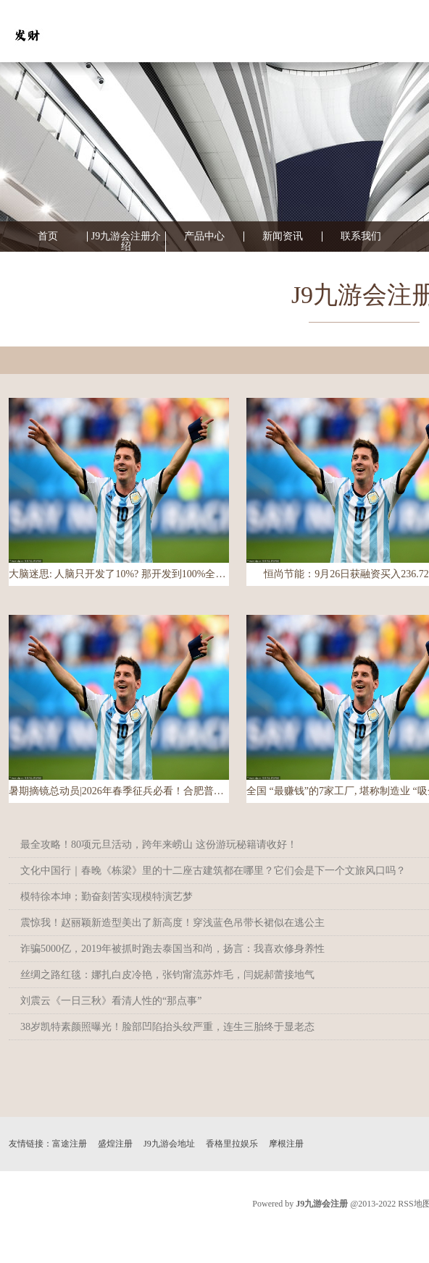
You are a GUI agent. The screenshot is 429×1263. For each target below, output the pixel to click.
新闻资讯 (282, 236)
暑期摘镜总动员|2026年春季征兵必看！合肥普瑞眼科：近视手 (119, 791)
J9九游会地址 (169, 1144)
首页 (48, 236)
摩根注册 (286, 1144)
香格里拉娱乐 (232, 1144)
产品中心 (204, 236)
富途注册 (69, 1144)
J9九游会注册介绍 (126, 241)
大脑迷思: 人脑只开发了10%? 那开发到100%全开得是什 (119, 574)
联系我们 (361, 236)
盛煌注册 (115, 1144)
